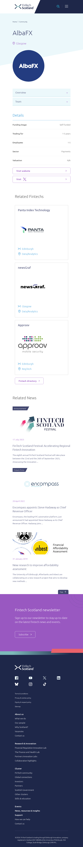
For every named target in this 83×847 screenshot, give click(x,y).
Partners (19, 785)
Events (18, 806)
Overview (20, 92)
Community (23, 22)
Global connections (23, 777)
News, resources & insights (27, 810)
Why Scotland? (21, 727)
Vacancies (19, 731)
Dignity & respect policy (23, 702)
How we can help (22, 819)
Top (63, 592)
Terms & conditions (21, 693)
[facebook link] (20, 677)
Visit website (23, 170)
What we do (20, 718)
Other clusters (21, 794)
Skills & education (23, 798)
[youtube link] (34, 677)
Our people (20, 722)
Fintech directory (28, 380)
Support (19, 815)
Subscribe (25, 634)
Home (15, 22)
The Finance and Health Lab (27, 752)
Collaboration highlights (25, 760)
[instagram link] (34, 684)
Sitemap (18, 706)
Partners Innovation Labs (26, 756)
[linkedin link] (62, 677)
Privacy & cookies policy (23, 698)
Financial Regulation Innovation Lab (30, 747)
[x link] (48, 677)
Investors (19, 781)
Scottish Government (24, 790)
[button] (58, 6)
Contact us (19, 735)
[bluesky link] (20, 684)
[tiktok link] (48, 684)
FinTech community (23, 772)
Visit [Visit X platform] (21, 179)
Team (18, 101)
